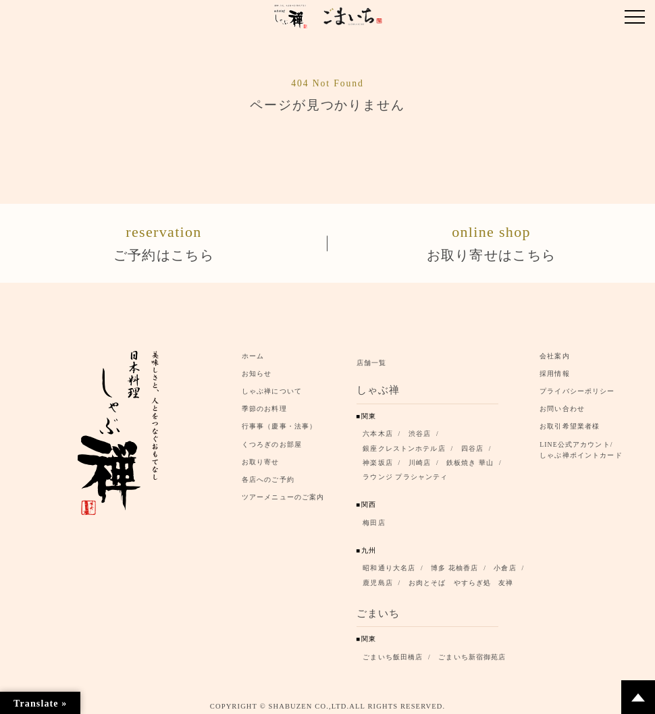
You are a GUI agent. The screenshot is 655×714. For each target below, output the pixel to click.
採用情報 (555, 369)
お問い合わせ (562, 405)
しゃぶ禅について (272, 387)
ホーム (253, 352)
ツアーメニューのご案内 (283, 493)
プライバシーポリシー (577, 387)
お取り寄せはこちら (491, 239)
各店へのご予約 (268, 475)
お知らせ (257, 369)
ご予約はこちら (164, 239)
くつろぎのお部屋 (272, 440)
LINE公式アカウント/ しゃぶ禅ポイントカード (584, 446)
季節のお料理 (264, 405)
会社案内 (555, 352)
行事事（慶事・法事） (279, 423)
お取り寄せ (261, 458)
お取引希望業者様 (570, 423)
